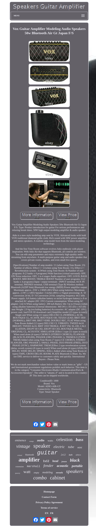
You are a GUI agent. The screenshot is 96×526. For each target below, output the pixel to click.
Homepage (49, 491)
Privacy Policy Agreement (49, 502)
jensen (64, 461)
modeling (47, 472)
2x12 (63, 454)
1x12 (46, 461)
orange (31, 441)
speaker (41, 446)
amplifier (29, 460)
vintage (23, 446)
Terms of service (49, 507)
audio (40, 440)
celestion (64, 439)
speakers (74, 471)
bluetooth (29, 455)
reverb (59, 472)
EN (46, 513)
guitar (47, 453)
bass (79, 439)
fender (48, 465)
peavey (17, 473)
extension (20, 466)
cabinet (57, 478)
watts (50, 440)
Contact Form (49, 497)
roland (19, 455)
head (55, 461)
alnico (78, 455)
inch (70, 455)
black (75, 460)
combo (40, 478)
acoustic (62, 466)
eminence (20, 440)
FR (51, 513)
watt (26, 471)
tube (71, 447)
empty (36, 472)
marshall (33, 466)
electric (59, 447)
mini (79, 447)
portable (77, 466)
